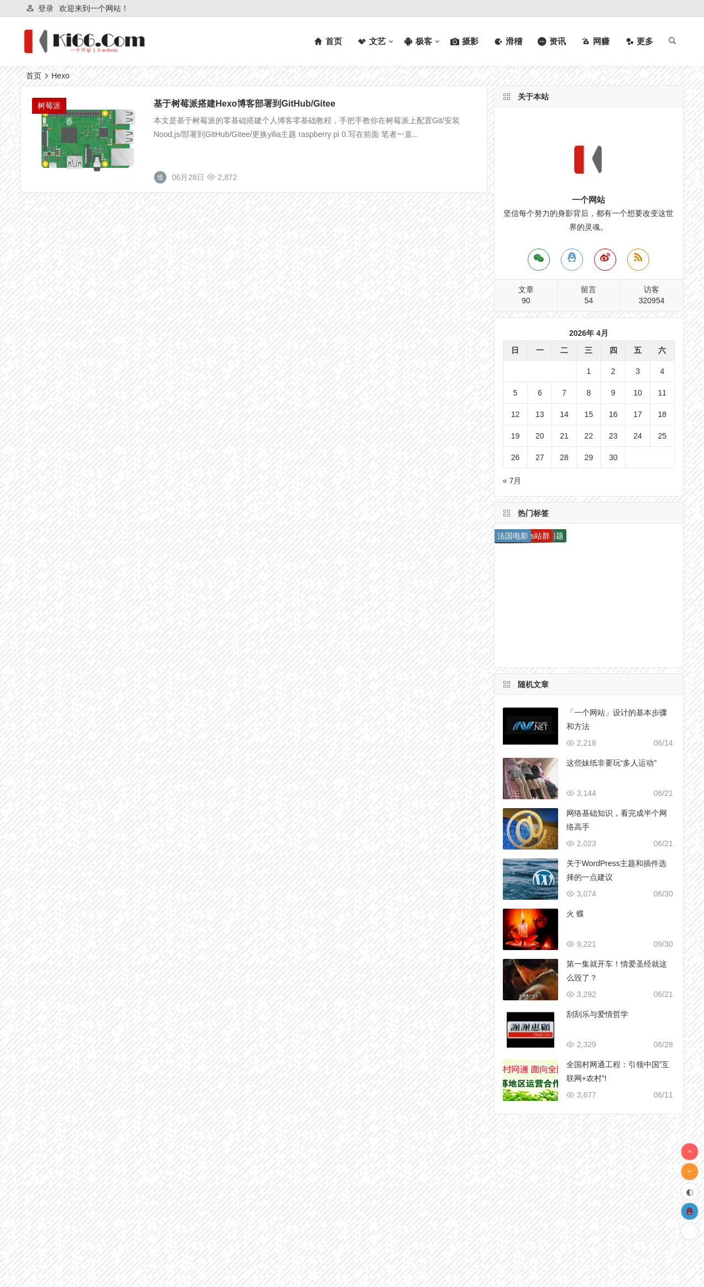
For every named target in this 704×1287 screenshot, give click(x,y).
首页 (33, 75)
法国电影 (512, 535)
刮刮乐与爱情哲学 (597, 1014)
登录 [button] (46, 8)
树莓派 (49, 105)
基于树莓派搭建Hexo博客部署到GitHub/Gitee (244, 103)
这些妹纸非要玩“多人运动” (611, 762)
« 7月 (512, 480)
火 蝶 (575, 913)
